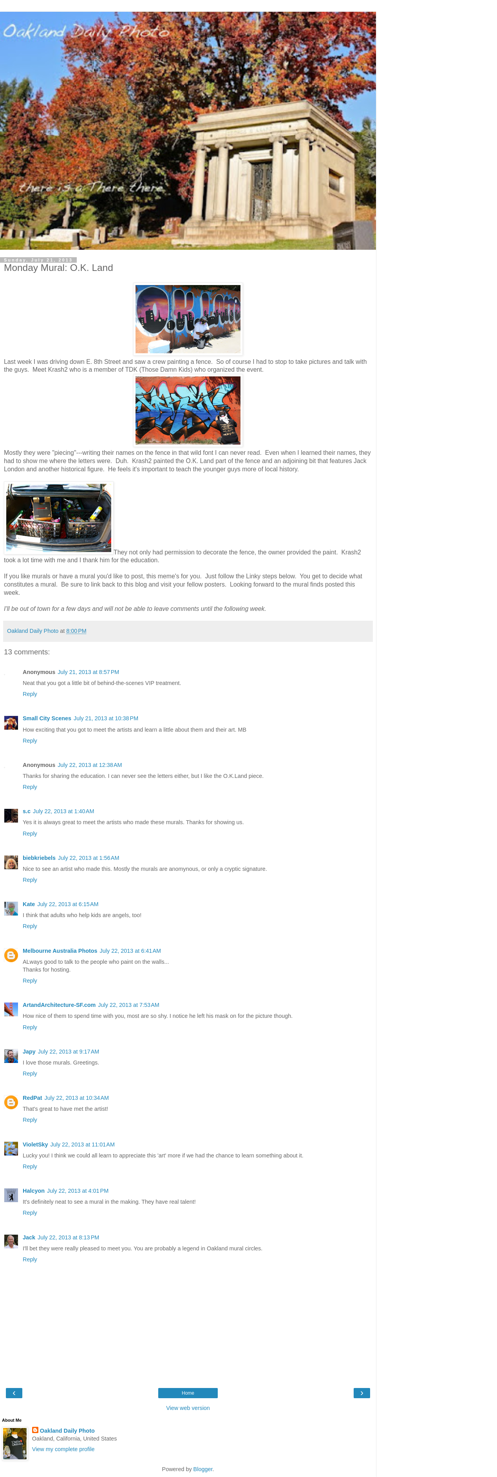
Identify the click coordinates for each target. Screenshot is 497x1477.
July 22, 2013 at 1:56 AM (88, 858)
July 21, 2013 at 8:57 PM (88, 672)
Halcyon (34, 1191)
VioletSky (35, 1144)
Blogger (203, 1469)
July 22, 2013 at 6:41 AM (130, 951)
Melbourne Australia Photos (60, 951)
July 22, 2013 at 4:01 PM (77, 1191)
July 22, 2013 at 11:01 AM (83, 1144)
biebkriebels (39, 858)
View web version (188, 1408)
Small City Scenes (47, 718)
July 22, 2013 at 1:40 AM (63, 811)
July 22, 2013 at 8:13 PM (68, 1237)
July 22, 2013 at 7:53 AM (128, 1005)
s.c (27, 811)
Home (188, 1393)
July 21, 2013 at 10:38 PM (106, 718)
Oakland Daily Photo (67, 1431)
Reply (30, 694)
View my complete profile (63, 1449)
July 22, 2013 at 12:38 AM (90, 765)
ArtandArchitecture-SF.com (59, 1005)
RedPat (32, 1098)
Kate (29, 904)
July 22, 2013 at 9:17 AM (68, 1051)
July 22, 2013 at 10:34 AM (77, 1098)
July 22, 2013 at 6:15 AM (67, 904)
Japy (29, 1051)
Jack (29, 1237)
